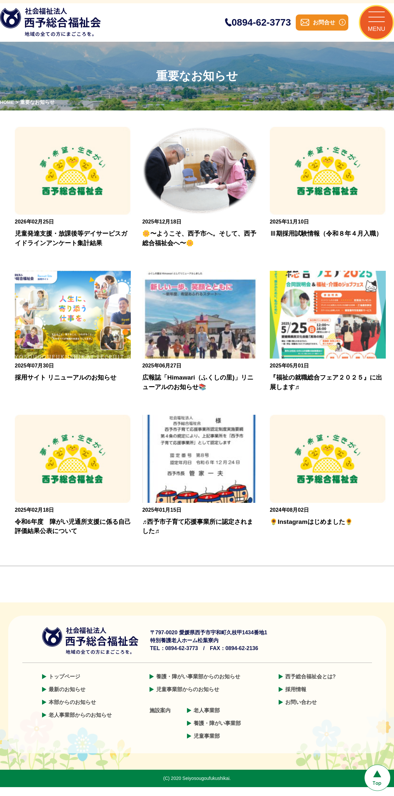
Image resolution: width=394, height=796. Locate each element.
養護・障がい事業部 (217, 732)
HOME (7, 111)
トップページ (64, 685)
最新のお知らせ (67, 698)
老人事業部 (207, 719)
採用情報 (295, 698)
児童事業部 (207, 745)
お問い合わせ (301, 711)
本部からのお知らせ (72, 711)
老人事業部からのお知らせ (80, 724)
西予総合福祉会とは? (310, 685)
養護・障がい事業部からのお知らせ (198, 685)
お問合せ (315, 27)
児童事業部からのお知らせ (187, 698)
